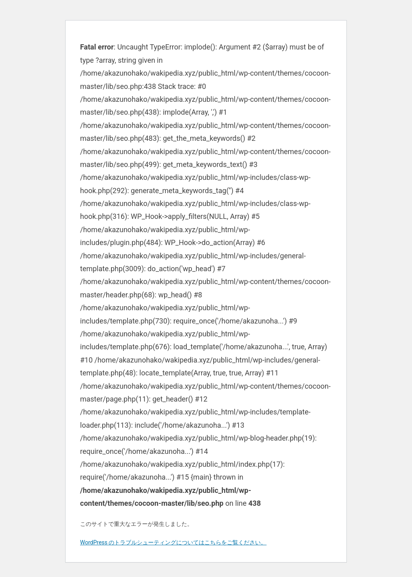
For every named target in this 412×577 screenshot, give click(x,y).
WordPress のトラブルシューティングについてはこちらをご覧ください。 (173, 542)
